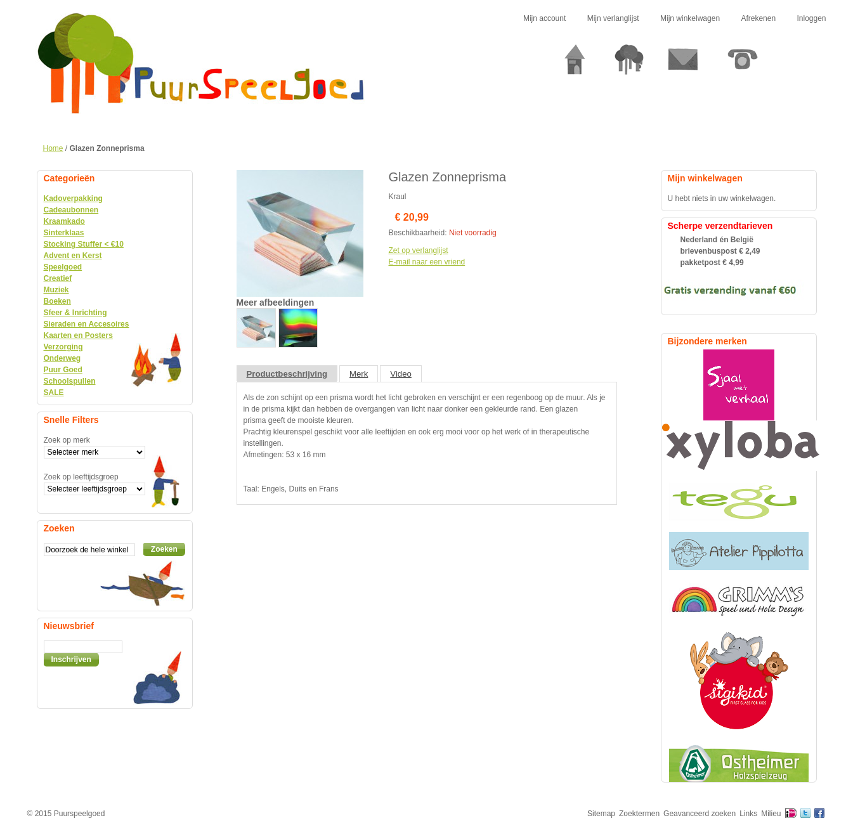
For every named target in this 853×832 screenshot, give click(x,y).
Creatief (58, 278)
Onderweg (62, 358)
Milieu (771, 813)
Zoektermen (639, 813)
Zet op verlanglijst (418, 250)
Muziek (56, 289)
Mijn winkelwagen (690, 18)
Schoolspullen (70, 381)
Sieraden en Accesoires (86, 324)
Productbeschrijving (287, 374)
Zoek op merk (67, 440)
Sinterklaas (64, 232)
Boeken (57, 301)
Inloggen (811, 18)
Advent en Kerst (73, 255)
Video (401, 374)
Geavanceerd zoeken (699, 813)
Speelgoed (63, 267)
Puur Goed (63, 369)
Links (748, 813)
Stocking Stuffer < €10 (84, 244)
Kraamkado (64, 221)
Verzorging (63, 346)
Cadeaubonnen (71, 209)
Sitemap (601, 813)
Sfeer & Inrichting (75, 312)
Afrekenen (758, 18)
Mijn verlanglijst (613, 18)
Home (53, 148)
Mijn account (544, 18)
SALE (54, 392)
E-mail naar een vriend (427, 261)
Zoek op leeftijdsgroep (81, 476)
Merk (358, 374)
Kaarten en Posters (78, 335)
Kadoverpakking (73, 198)
